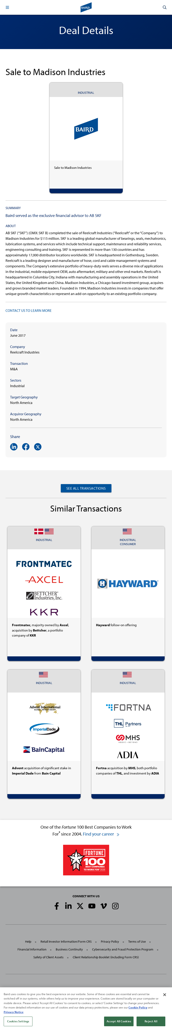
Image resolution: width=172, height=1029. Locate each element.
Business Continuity (69, 949)
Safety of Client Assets (48, 957)
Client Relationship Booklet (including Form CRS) (106, 957)
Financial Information (32, 949)
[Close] (165, 1000)
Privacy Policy (110, 941)
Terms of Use (137, 941)
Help (28, 941)
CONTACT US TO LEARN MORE (29, 310)
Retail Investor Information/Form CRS (66, 941)
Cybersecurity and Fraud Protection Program (122, 949)
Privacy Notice (13, 1017)
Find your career (101, 834)
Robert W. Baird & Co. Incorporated (47, 989)
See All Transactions (86, 488)
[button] (7, 7)
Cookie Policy (137, 1013)
